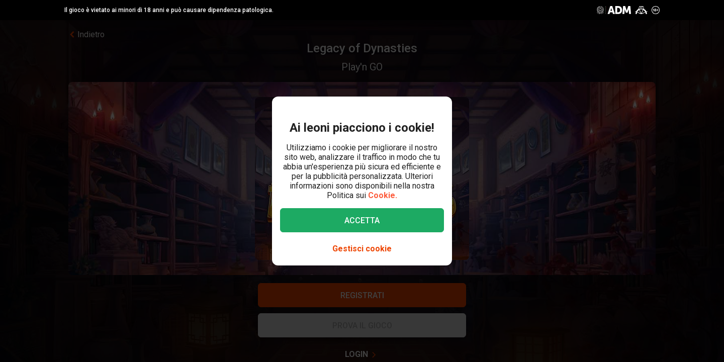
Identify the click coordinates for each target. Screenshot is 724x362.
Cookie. (382, 195)
